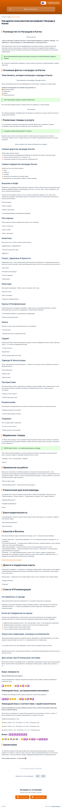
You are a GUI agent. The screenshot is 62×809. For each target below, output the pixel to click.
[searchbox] (31, 9)
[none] (43, 3)
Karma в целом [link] (15, 17)
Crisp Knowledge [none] (55, 806)
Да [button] (38, 776)
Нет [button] (43, 776)
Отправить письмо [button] (40, 797)
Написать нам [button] (23, 797)
